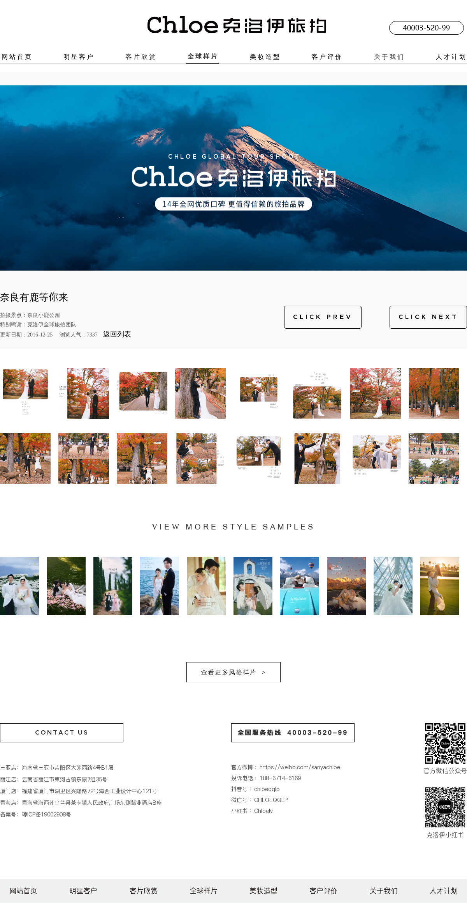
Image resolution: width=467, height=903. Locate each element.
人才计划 (451, 56)
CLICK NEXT (428, 317)
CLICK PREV (323, 317)
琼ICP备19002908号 (46, 814)
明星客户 (79, 56)
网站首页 (17, 56)
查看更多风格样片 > (233, 672)
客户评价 (327, 56)
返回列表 (117, 334)
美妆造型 (265, 56)
